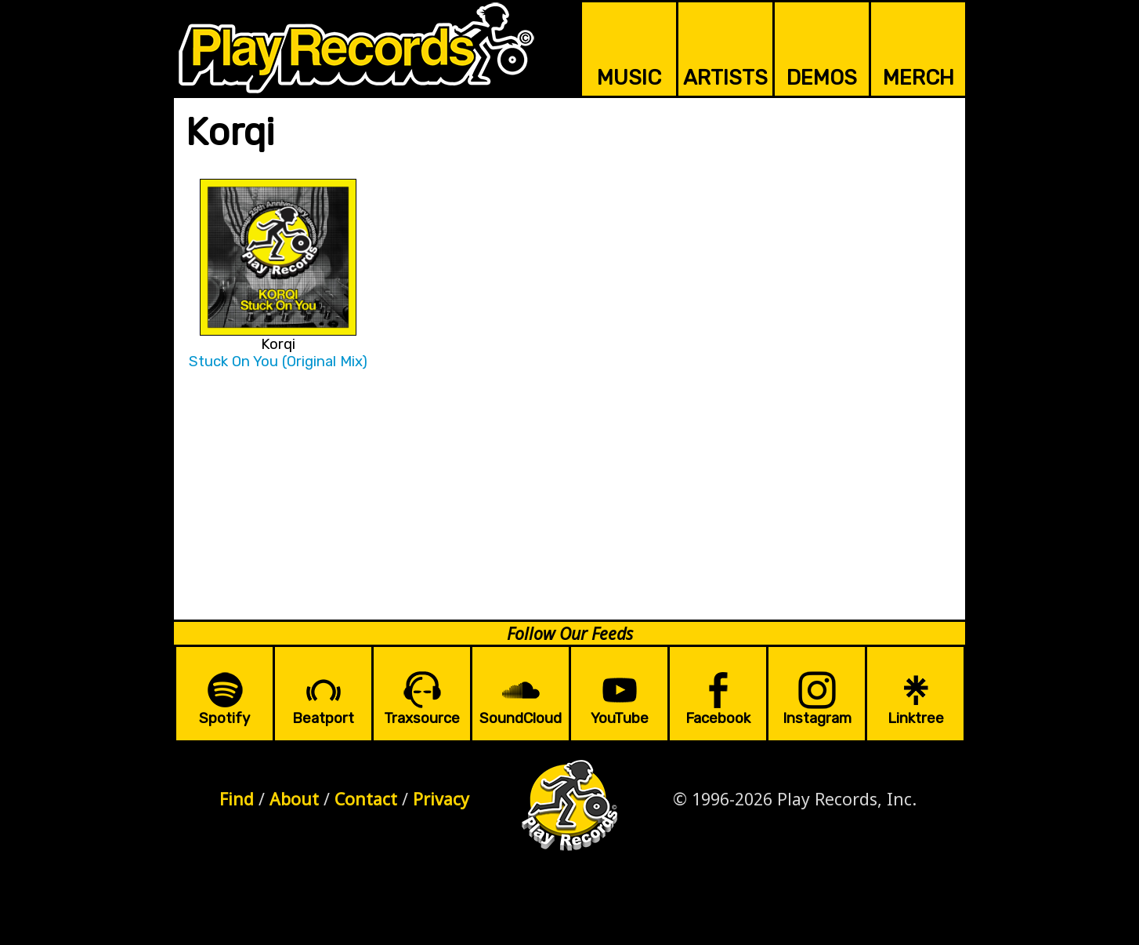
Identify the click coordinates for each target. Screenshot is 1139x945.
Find (236, 798)
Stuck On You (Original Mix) (278, 361)
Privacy (441, 798)
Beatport (323, 718)
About (294, 798)
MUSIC (629, 77)
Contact (365, 798)
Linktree (916, 718)
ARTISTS (725, 77)
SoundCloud (520, 718)
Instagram (817, 718)
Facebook (717, 718)
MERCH (918, 77)
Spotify (224, 718)
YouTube (620, 718)
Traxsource (422, 718)
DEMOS (821, 77)
